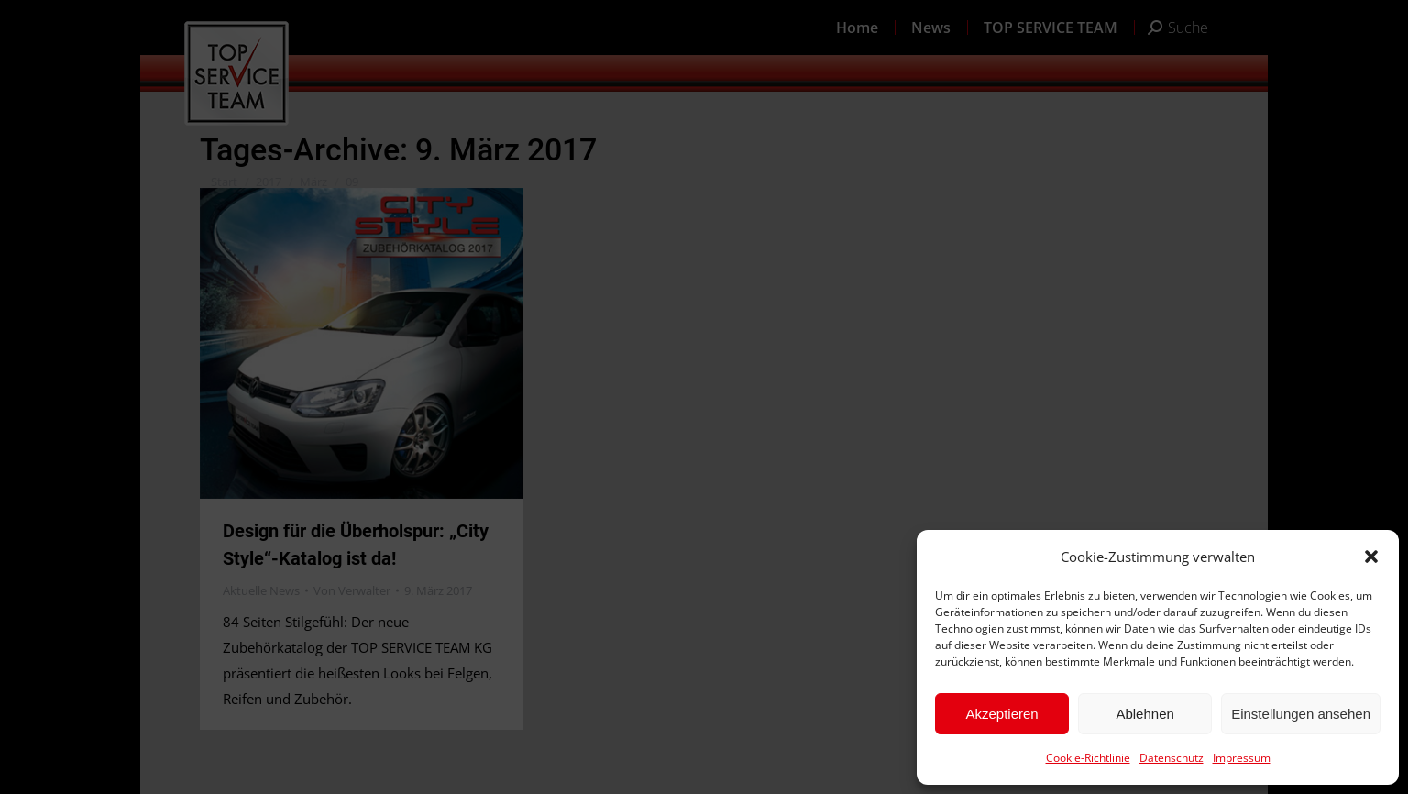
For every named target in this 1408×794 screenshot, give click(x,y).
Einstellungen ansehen (1300, 714)
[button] (1371, 556)
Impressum (1241, 758)
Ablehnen (1144, 714)
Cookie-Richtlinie (1088, 758)
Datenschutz (1171, 758)
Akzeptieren (1001, 714)
